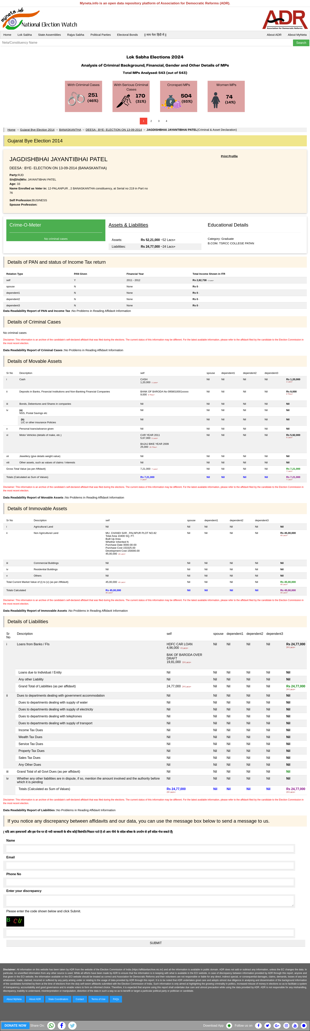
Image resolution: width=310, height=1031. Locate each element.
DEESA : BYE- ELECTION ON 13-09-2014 (114, 129)
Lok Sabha (25, 34)
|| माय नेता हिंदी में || (155, 34)
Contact (80, 999)
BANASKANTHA (70, 129)
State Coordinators (58, 999)
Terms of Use (99, 999)
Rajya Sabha (75, 34)
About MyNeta (297, 34)
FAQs (116, 999)
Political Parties (101, 34)
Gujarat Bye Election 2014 (37, 129)
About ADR (274, 34)
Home (7, 34)
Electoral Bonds (127, 34)
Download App (213, 1025)
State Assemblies (49, 34)
